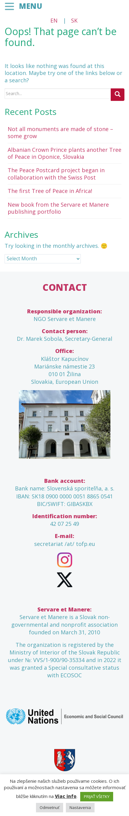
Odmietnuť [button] (49, 807)
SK (74, 20)
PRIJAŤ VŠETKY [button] (96, 796)
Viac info (66, 796)
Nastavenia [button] (80, 807)
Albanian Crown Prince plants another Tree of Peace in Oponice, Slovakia (64, 153)
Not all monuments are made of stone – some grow (60, 132)
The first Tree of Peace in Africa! (50, 190)
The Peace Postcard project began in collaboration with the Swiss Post (56, 173)
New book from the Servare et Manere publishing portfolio (58, 208)
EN (54, 20)
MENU (30, 6)
